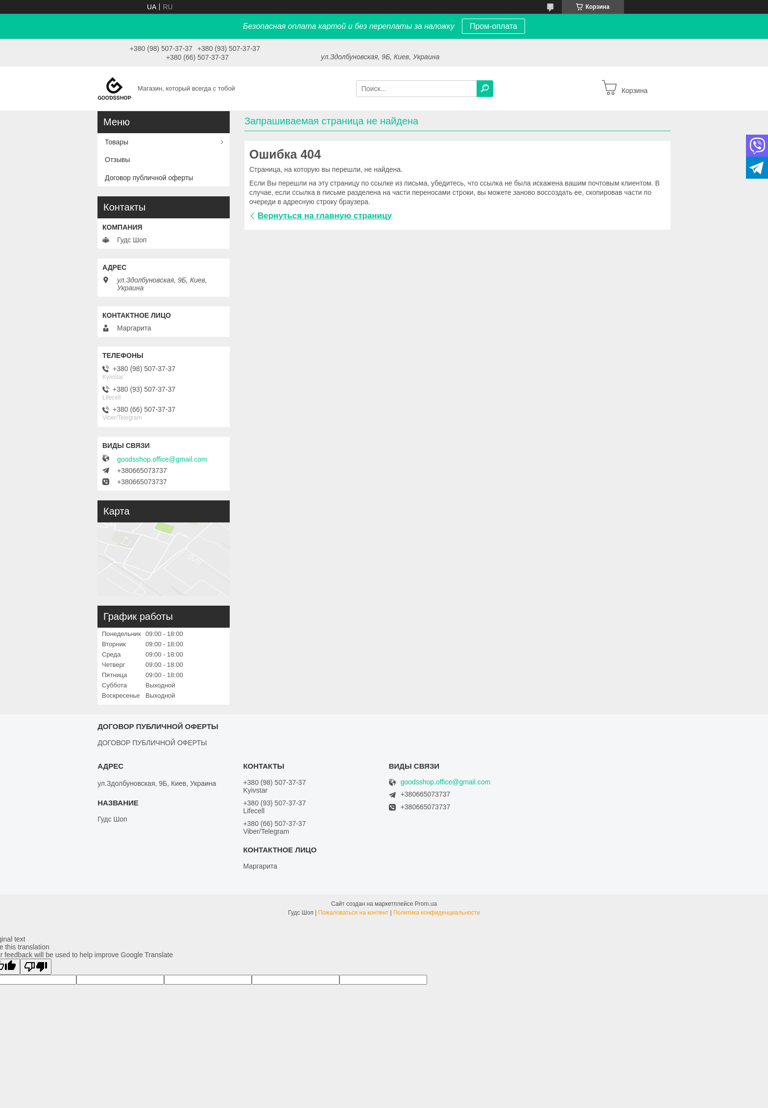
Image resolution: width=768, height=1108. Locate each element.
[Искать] (485, 88)
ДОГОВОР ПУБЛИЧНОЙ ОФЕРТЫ (152, 743)
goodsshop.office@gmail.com (162, 459)
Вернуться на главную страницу (325, 215)
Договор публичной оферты (149, 178)
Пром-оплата (493, 26)
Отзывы (117, 160)
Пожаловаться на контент (353, 912)
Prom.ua (426, 903)
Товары (116, 142)
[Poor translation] (35, 967)
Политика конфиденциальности (436, 912)
